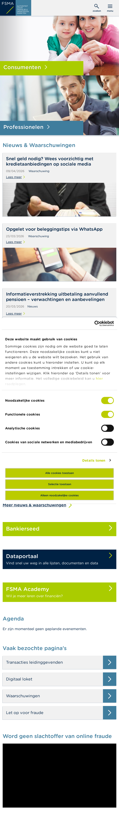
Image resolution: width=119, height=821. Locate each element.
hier (99, 378)
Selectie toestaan (59, 484)
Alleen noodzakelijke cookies (59, 495)
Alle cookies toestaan (59, 473)
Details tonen (93, 460)
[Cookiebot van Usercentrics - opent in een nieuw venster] (94, 323)
